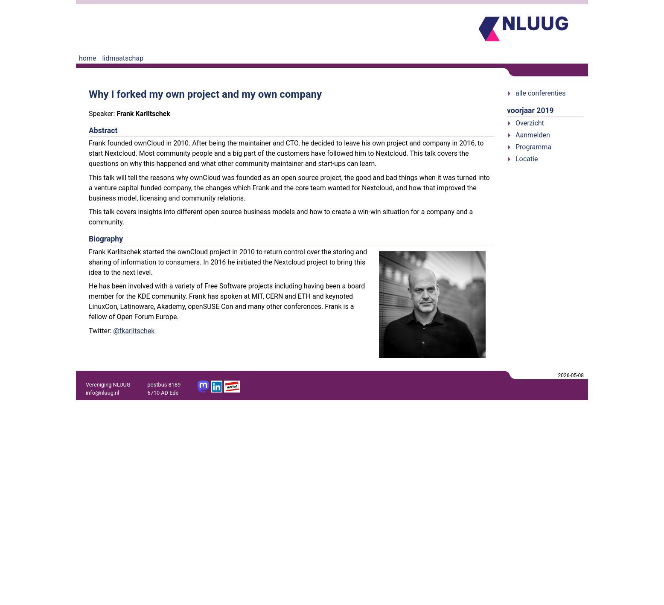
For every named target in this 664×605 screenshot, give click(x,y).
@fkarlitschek (133, 331)
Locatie (526, 159)
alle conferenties (540, 93)
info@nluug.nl (102, 393)
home (87, 58)
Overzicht (529, 123)
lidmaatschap (122, 58)
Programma (533, 147)
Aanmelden (532, 135)
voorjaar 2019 (530, 110)
